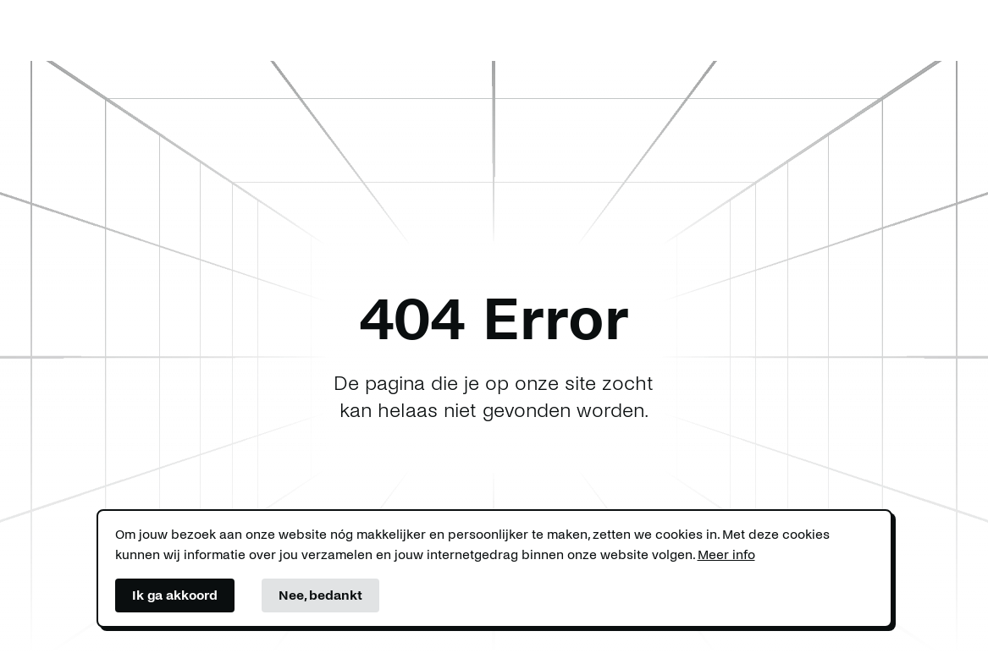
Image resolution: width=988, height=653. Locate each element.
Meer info (726, 554)
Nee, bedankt (320, 595)
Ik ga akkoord (175, 595)
